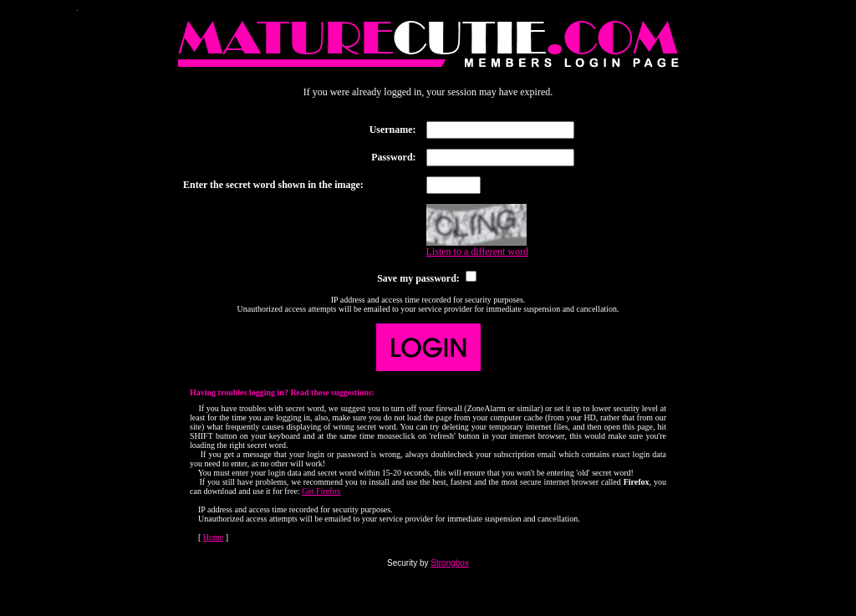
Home (213, 537)
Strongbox (450, 563)
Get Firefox (321, 491)
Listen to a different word (477, 251)
